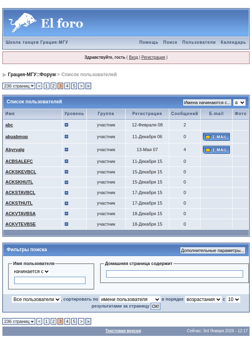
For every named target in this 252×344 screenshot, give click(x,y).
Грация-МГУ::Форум (32, 74)
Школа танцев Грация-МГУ (37, 42)
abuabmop (16, 136)
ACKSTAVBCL (20, 192)
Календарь (233, 42)
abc (9, 124)
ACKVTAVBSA (20, 213)
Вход (133, 57)
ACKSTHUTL (18, 203)
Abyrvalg (14, 149)
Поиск (170, 42)
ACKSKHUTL (19, 181)
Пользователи (199, 42)
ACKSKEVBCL (20, 171)
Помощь (148, 42)
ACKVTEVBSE (20, 224)
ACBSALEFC (19, 161)
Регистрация (153, 57)
